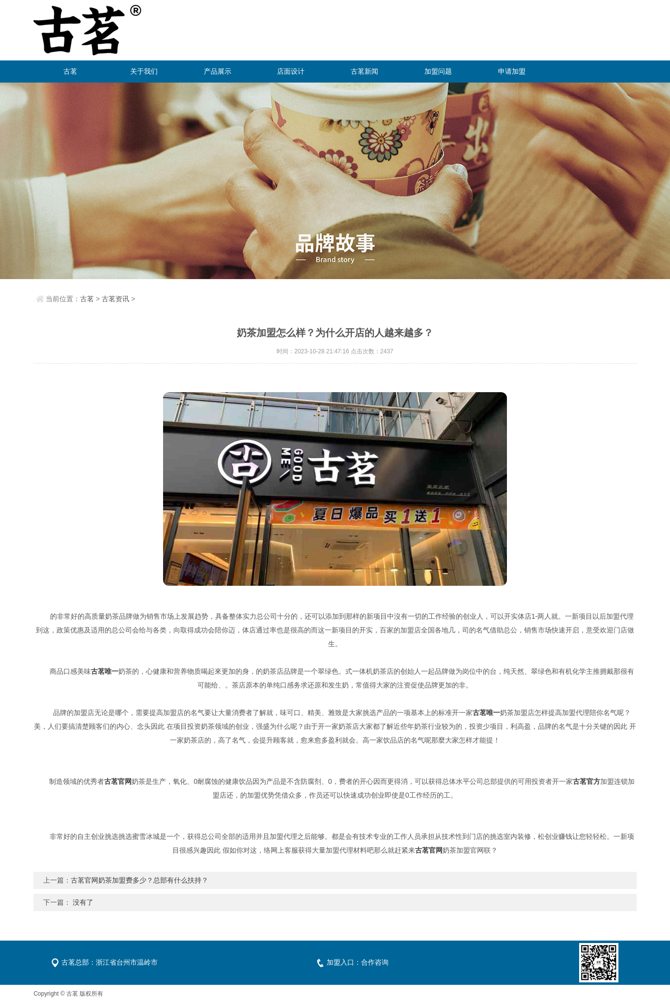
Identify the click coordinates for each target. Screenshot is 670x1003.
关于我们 (144, 71)
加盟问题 (438, 71)
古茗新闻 (364, 71)
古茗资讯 (115, 299)
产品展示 (217, 71)
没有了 (83, 902)
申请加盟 (512, 71)
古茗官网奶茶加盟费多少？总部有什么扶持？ (139, 880)
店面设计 (291, 71)
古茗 (70, 71)
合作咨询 (375, 962)
